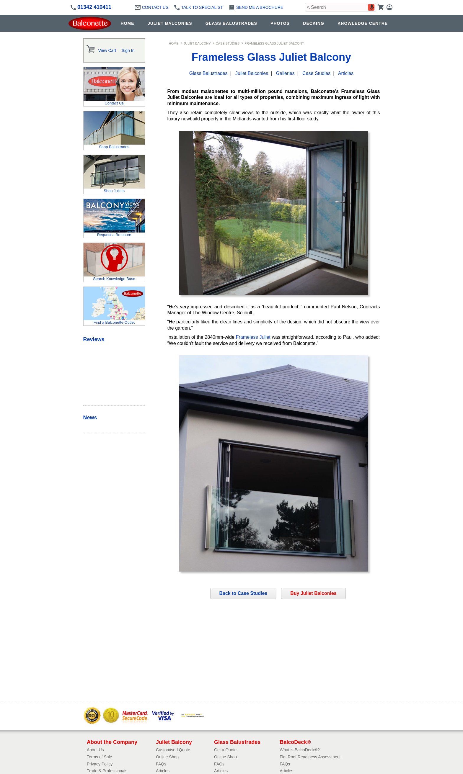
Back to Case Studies (243, 593)
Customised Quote (173, 749)
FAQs (161, 764)
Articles (345, 73)
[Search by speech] (371, 7)
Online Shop (167, 757)
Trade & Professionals (107, 770)
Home (174, 43)
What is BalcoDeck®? (300, 749)
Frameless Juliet (253, 337)
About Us (95, 749)
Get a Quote (225, 749)
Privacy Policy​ (100, 764)
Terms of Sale (99, 757)
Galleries (285, 73)
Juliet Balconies (251, 73)
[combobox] (340, 7)
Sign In (128, 50)
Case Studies (228, 43)
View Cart (107, 50)
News (90, 417)
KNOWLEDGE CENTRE (363, 23)
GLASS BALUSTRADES (231, 23)
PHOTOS (280, 23)
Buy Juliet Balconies (313, 593)
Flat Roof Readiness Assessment (310, 757)
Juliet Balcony (197, 43)
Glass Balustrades (208, 73)
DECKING (313, 23)
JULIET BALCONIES (170, 23)
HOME (127, 23)
